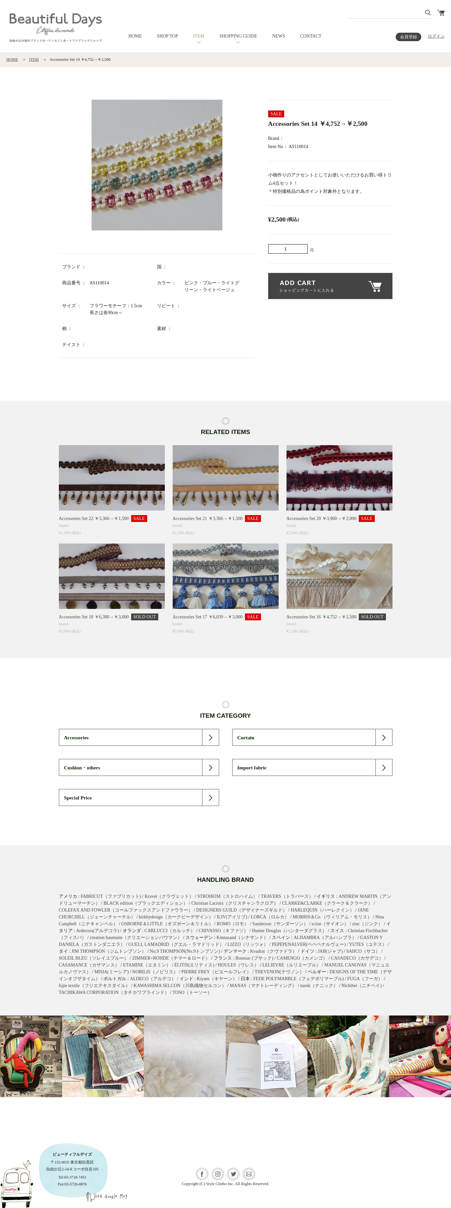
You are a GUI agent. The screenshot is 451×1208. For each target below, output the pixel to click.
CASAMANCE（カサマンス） (89, 965)
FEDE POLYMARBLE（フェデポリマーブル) (298, 978)
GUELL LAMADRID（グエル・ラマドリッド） (176, 944)
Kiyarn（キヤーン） (217, 978)
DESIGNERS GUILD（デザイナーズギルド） (241, 910)
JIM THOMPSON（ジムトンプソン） (108, 951)
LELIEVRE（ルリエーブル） (291, 965)
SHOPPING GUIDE (238, 36)
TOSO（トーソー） (192, 992)
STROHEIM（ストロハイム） (227, 896)
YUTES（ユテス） (368, 944)
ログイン (436, 36)
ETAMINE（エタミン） (147, 965)
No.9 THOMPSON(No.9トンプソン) (185, 951)
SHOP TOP (167, 36)
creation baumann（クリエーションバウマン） (136, 937)
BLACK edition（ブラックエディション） (145, 903)
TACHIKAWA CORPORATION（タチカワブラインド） (114, 992)
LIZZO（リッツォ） (248, 944)
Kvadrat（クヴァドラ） (273, 951)
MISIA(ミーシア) (111, 971)
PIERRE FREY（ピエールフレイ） (216, 971)
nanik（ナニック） (319, 985)
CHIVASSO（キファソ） (223, 930)
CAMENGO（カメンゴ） (302, 958)
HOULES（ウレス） (238, 965)
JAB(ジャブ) (330, 951)
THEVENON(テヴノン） (279, 971)
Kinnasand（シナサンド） (242, 937)
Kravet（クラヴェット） (169, 896)
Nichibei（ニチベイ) (361, 985)
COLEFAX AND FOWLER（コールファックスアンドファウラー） (126, 910)
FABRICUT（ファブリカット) (110, 896)
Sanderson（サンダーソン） (280, 923)
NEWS (278, 36)
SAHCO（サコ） (363, 951)
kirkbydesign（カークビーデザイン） (176, 916)
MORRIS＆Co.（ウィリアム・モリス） (332, 916)
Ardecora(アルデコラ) (97, 930)
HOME (135, 36)
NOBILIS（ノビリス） (155, 971)
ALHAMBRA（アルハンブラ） (325, 937)
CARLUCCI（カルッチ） (170, 930)
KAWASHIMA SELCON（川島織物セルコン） (180, 985)
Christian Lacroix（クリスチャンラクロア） (234, 903)
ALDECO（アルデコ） (153, 978)
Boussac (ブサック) (254, 958)
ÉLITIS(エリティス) (194, 965)
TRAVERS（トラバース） (287, 896)
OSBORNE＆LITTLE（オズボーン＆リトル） (167, 923)
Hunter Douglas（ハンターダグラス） (289, 930)
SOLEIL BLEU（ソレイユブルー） (94, 958)
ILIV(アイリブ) (232, 916)
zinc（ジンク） (367, 923)
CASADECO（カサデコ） (357, 958)
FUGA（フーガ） (365, 978)
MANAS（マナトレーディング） (263, 985)
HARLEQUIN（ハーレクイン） (322, 910)
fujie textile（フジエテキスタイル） (94, 985)
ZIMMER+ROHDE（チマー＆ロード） (171, 958)
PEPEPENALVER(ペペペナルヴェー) (309, 944)
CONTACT (310, 36)
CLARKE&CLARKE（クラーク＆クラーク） (327, 903)
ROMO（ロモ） (233, 923)
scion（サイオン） (330, 923)
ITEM (198, 36)
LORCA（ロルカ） (270, 916)
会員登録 (408, 37)
